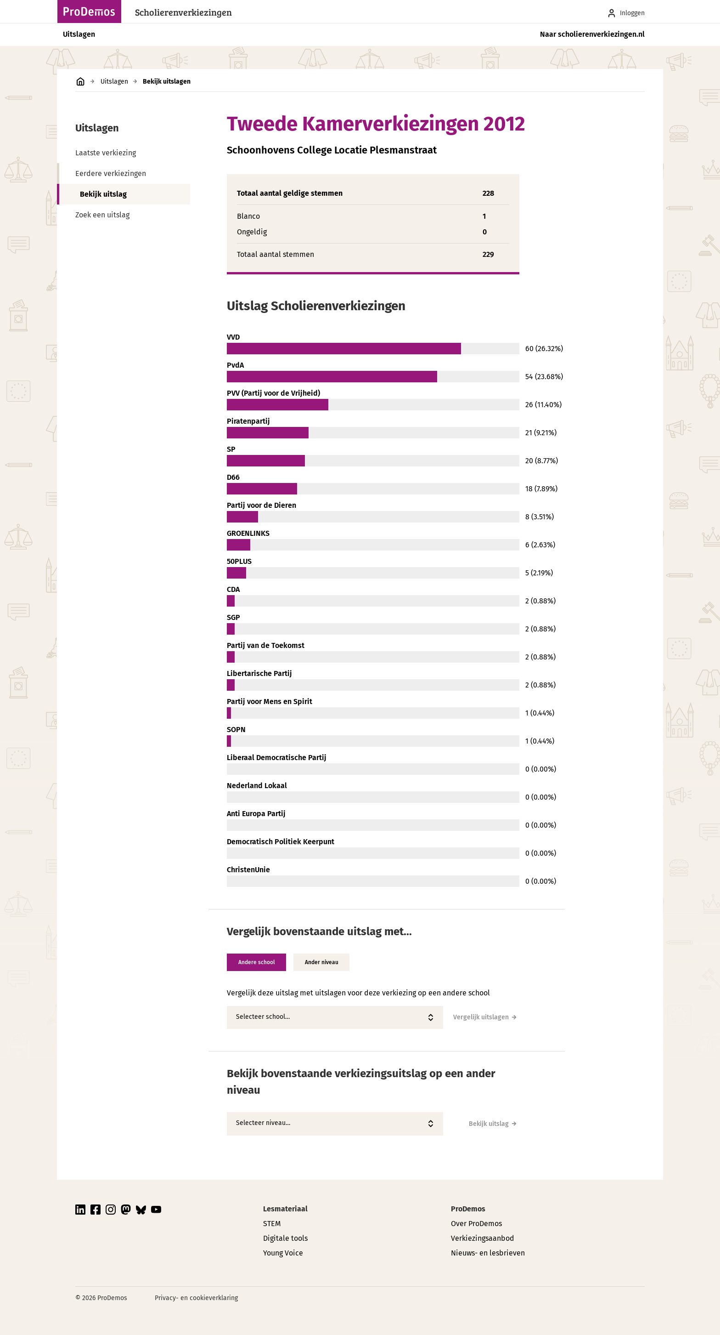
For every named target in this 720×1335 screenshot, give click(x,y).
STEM (272, 1223)
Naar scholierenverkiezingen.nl (592, 34)
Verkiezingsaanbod (482, 1238)
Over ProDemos (476, 1223)
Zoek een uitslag (102, 214)
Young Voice (283, 1253)
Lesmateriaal (285, 1208)
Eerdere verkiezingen (110, 173)
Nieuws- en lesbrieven (488, 1253)
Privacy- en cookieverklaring (196, 1298)
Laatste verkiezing (105, 152)
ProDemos (468, 1208)
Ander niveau (323, 962)
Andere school (257, 962)
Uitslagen (79, 34)
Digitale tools (285, 1238)
